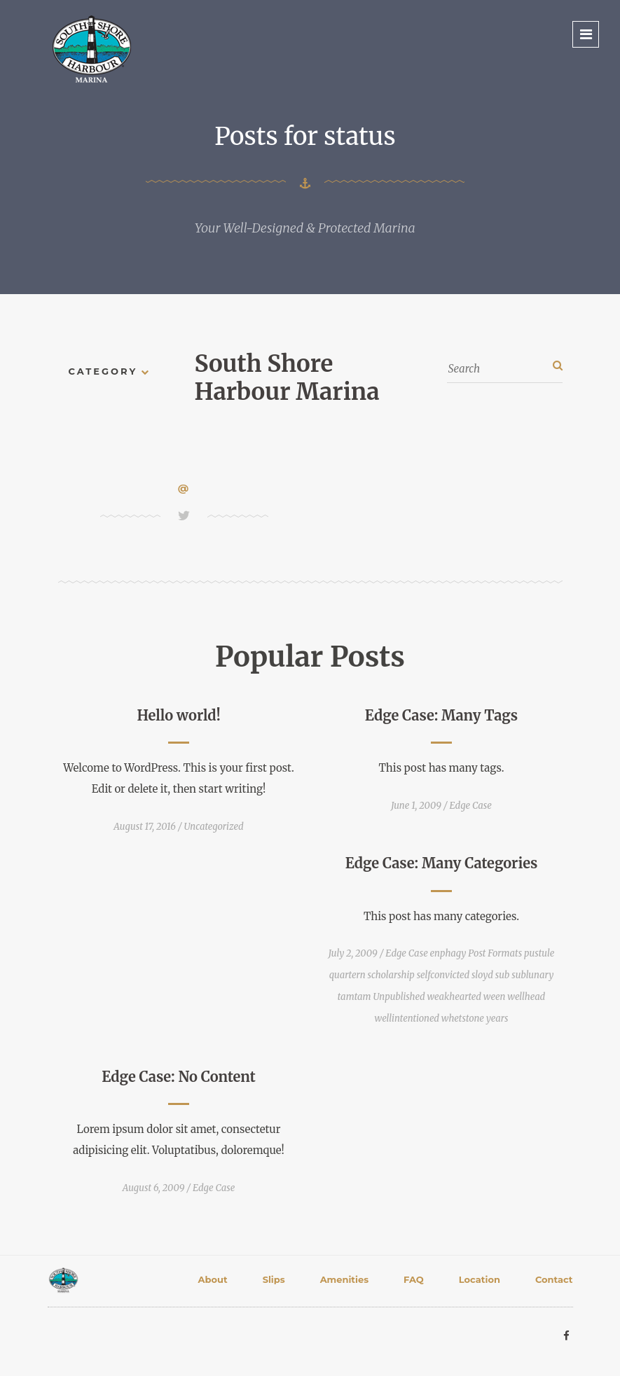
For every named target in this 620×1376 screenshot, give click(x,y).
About (213, 1279)
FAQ (414, 1279)
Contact (554, 1279)
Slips (274, 1279)
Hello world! (178, 715)
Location (479, 1279)
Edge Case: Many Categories (441, 863)
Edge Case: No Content (179, 1076)
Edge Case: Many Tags (441, 715)
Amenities (344, 1279)
